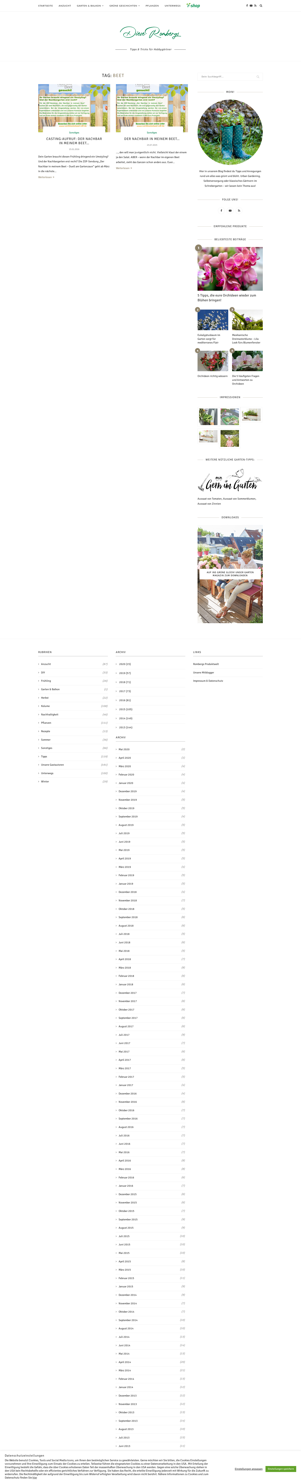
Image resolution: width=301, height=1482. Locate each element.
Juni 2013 (124, 1446)
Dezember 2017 (128, 992)
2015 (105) (125, 709)
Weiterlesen (46, 177)
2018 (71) (125, 682)
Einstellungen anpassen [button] (249, 1469)
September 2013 (128, 1420)
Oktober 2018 (126, 908)
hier (34, 1477)
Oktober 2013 (126, 1412)
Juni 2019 (124, 841)
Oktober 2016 (126, 1110)
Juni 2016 (124, 1143)
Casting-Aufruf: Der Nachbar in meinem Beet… (74, 141)
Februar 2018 (126, 976)
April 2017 (125, 1060)
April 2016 (125, 1160)
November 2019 (128, 799)
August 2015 (126, 1227)
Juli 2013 (124, 1437)
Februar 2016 (126, 1177)
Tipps (74, 756)
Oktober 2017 (126, 1009)
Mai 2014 (124, 1353)
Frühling (74, 681)
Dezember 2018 (128, 892)
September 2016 (128, 1118)
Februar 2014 (126, 1379)
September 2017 (128, 1018)
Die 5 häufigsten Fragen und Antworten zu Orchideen (245, 379)
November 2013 (128, 1404)
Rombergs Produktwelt (206, 664)
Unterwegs (173, 5)
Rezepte (74, 731)
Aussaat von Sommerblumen (239, 498)
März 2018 (125, 967)
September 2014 (128, 1320)
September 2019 (128, 816)
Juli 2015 (124, 1236)
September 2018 (128, 917)
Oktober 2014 (126, 1311)
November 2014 (128, 1303)
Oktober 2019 (126, 808)
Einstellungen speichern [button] (281, 1468)
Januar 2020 (126, 783)
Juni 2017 (124, 1043)
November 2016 (128, 1102)
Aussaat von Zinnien (209, 503)
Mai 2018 (124, 950)
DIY (74, 672)
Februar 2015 (126, 1278)
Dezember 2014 (128, 1295)
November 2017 (128, 1001)
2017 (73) (125, 691)
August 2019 (126, 824)
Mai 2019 (124, 850)
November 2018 (128, 900)
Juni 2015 (124, 1244)
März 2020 (125, 766)
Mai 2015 (124, 1253)
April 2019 (125, 858)
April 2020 (125, 757)
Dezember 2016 (128, 1093)
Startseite (45, 5)
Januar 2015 (126, 1286)
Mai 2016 (124, 1152)
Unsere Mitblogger (203, 672)
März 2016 (125, 1169)
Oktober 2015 (126, 1211)
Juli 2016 (124, 1135)
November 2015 (128, 1202)
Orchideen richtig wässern (213, 376)
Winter (74, 782)
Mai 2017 (124, 1051)
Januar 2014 (126, 1387)
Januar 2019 (126, 883)
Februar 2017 (126, 1076)
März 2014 (125, 1370)
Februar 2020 (126, 774)
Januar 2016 (126, 1185)
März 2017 (125, 1068)
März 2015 (125, 1269)
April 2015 (125, 1261)
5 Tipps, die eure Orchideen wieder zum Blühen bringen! (227, 297)
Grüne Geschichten (123, 5)
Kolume (74, 706)
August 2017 (126, 1026)
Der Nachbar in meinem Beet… (152, 139)
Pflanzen (152, 5)
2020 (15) (125, 664)
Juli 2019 (124, 833)
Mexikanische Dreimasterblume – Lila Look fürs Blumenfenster (246, 338)
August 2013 (126, 1429)
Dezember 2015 (128, 1194)
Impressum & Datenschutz (208, 680)
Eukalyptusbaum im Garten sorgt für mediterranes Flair (209, 338)
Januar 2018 (126, 984)
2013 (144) (125, 727)
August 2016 (126, 1127)
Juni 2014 (124, 1345)
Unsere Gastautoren (74, 765)
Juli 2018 (124, 934)
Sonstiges (74, 132)
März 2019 (125, 866)
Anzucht (65, 5)
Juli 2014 (124, 1337)
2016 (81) (125, 700)
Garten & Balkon (89, 5)
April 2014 (125, 1362)
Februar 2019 (126, 875)
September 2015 (128, 1219)
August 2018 (126, 925)
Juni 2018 (124, 942)
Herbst (74, 698)
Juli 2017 (124, 1034)
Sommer (74, 740)
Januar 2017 (126, 1085)
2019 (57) (125, 673)
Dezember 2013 (128, 1395)
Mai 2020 (124, 749)
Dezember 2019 (128, 791)
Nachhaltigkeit (74, 714)
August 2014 (126, 1328)
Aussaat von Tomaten (210, 498)
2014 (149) (125, 718)
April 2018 (125, 959)
